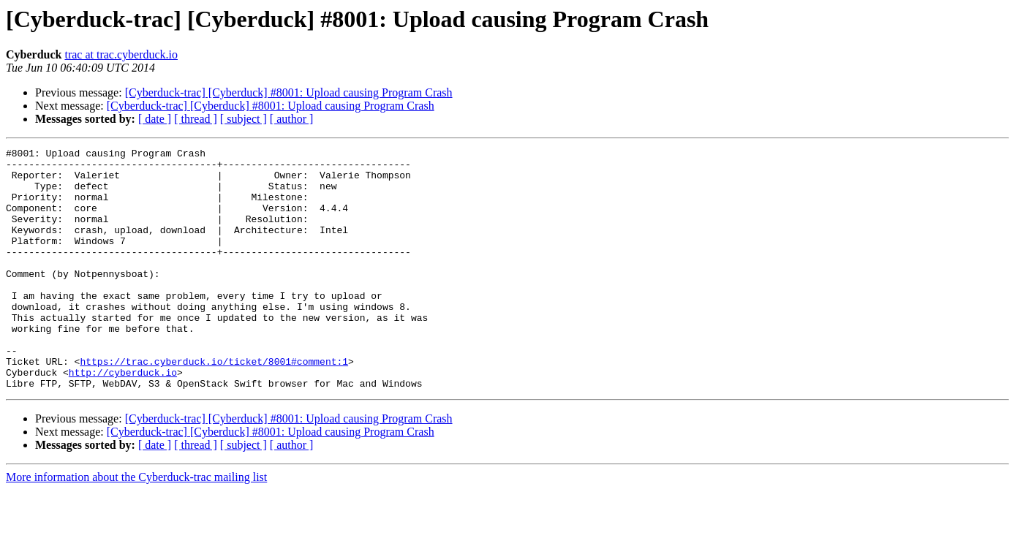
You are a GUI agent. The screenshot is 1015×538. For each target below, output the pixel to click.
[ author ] (292, 119)
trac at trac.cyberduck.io (121, 54)
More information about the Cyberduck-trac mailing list (136, 525)
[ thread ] (195, 119)
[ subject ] (243, 119)
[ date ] (154, 119)
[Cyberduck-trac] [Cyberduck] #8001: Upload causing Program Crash (289, 92)
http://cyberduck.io (123, 418)
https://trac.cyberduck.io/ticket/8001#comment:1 (214, 405)
